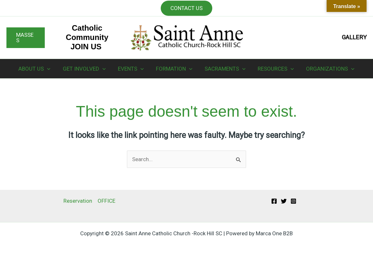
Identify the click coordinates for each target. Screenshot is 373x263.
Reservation (77, 201)
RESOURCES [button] (273, 68)
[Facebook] (274, 201)
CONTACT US (186, 8)
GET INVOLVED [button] (86, 68)
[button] (25, 37)
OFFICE (106, 201)
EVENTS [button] (132, 68)
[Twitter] (284, 201)
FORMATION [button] (174, 68)
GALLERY (354, 37)
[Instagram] (293, 201)
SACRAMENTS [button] (223, 68)
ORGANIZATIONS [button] (326, 68)
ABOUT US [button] (38, 68)
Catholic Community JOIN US (87, 37)
